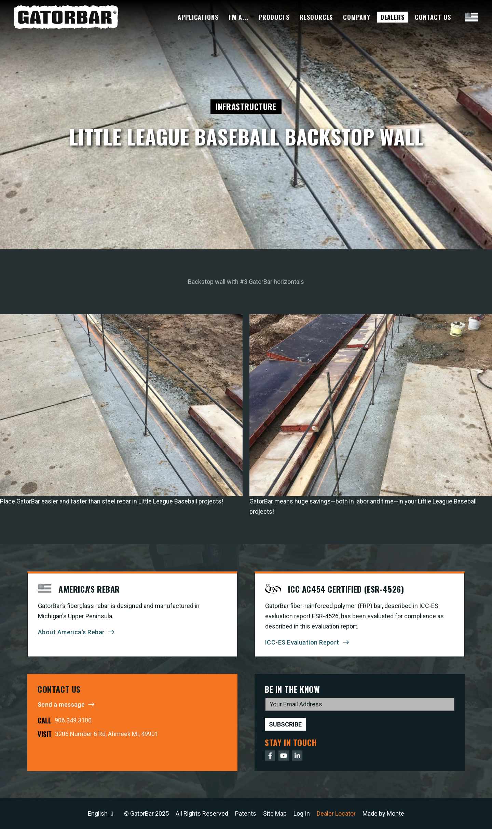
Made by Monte (383, 813)
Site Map (275, 813)
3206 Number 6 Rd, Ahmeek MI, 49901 (106, 733)
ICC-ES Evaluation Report (302, 642)
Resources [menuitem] (316, 17)
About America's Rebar (71, 632)
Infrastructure (246, 106)
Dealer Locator (336, 813)
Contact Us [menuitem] (433, 17)
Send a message (61, 704)
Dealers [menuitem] (393, 17)
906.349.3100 (73, 720)
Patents (245, 813)
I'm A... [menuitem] (238, 17)
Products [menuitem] (274, 17)
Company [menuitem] (356, 17)
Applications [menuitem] (198, 17)
